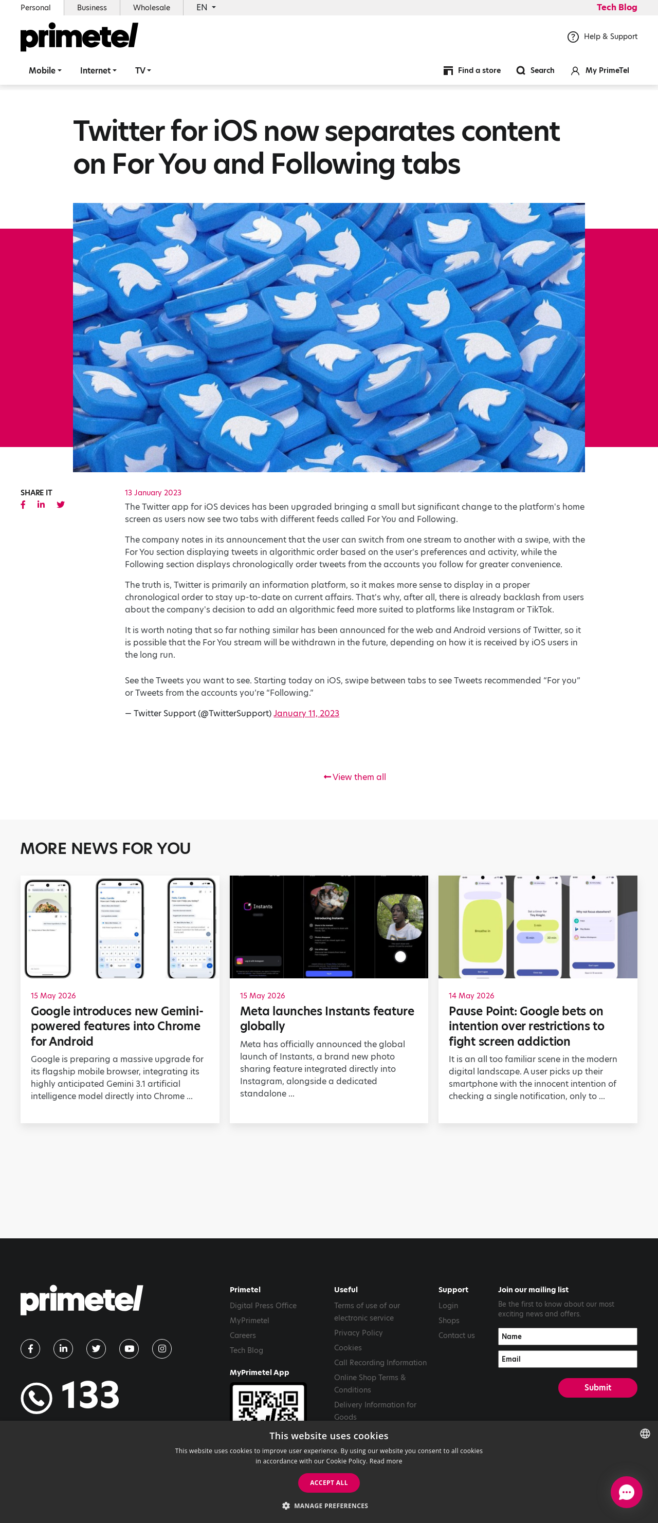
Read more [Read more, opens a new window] (386, 1461)
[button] (329, 1505)
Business (92, 8)
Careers (243, 1335)
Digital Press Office (263, 1306)
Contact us (456, 1335)
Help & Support (602, 40)
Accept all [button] (329, 1482)
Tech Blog (617, 7)
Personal (36, 8)
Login (448, 1306)
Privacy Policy (358, 1333)
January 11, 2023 (306, 713)
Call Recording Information (380, 1363)
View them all (355, 777)
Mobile (42, 74)
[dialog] (329, 1472)
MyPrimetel (249, 1320)
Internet (95, 74)
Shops (449, 1320)
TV (140, 74)
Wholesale (151, 8)
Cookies (348, 1348)
